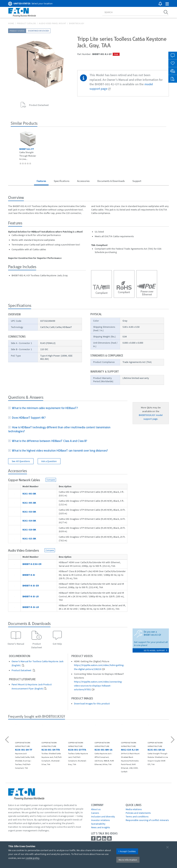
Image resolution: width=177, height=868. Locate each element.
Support (136, 181)
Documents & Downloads (111, 181)
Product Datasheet (22, 670)
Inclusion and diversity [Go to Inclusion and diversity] (103, 816)
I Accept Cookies (127, 851)
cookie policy (32, 858)
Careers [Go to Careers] (95, 812)
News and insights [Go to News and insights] (100, 827)
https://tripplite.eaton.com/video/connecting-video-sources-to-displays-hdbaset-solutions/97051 (98, 685)
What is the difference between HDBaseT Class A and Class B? (49, 441)
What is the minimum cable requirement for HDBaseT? (44, 408)
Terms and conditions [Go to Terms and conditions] (137, 816)
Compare (51, 479)
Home (11, 23)
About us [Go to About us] (96, 809)
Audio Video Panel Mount (52, 23)
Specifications (61, 181)
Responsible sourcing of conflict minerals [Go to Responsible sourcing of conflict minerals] (147, 820)
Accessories (83, 181)
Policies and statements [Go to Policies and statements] (138, 812)
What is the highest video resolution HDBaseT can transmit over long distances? (59, 450)
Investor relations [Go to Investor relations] (100, 820)
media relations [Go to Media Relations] (134, 809)
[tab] (67, 408)
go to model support (155, 650)
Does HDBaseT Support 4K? (28, 417)
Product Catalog (26, 23)
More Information (128, 859)
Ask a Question (49, 461)
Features (41, 181)
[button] (167, 4)
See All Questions (21, 461)
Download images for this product (92, 703)
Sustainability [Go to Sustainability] (98, 823)
